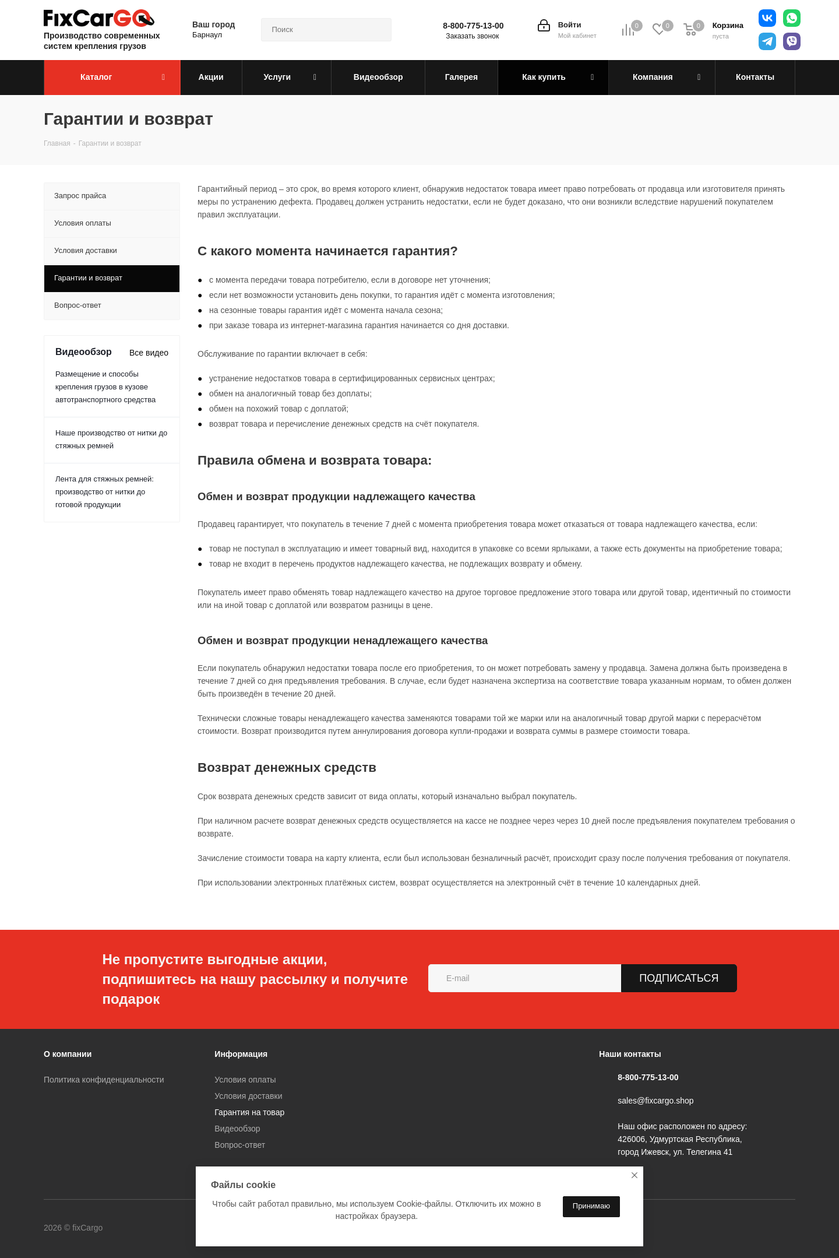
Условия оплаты (245, 1079)
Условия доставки (248, 1096)
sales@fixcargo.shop (655, 1100)
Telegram (180, 1228)
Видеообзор (237, 1128)
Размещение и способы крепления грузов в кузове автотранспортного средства (105, 387)
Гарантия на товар (249, 1112)
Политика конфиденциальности (104, 1079)
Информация (240, 1054)
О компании (67, 1054)
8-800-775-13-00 (473, 25)
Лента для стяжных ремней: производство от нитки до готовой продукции (104, 492)
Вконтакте (151, 1228)
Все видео (148, 352)
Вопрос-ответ (239, 1145)
